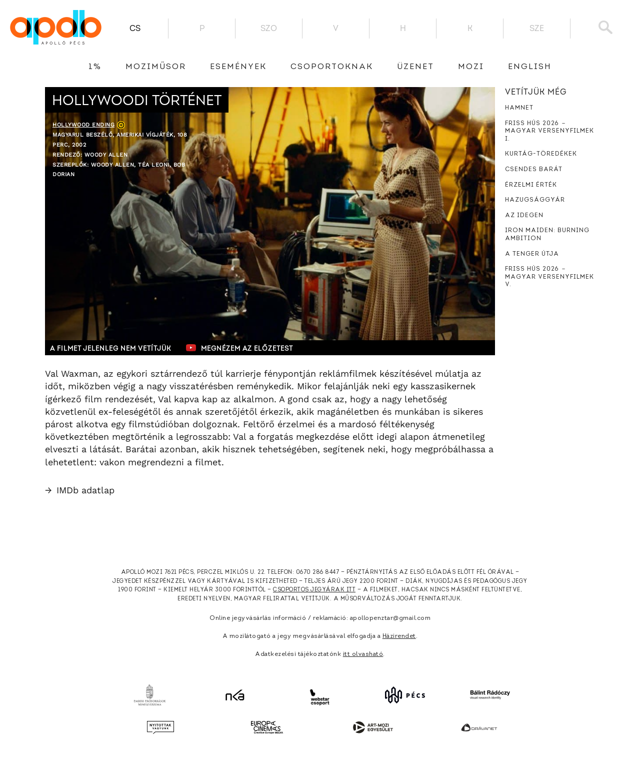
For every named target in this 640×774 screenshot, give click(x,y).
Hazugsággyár (535, 200)
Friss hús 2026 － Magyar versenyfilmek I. (549, 131)
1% (95, 67)
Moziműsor (156, 67)
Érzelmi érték (531, 185)
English (530, 67)
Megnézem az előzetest (239, 348)
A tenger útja (532, 254)
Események (238, 67)
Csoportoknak (331, 67)
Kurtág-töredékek (541, 154)
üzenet (415, 67)
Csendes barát (533, 170)
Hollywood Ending (83, 125)
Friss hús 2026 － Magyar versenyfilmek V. (549, 277)
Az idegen (524, 216)
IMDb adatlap (79, 490)
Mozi (471, 67)
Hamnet (519, 108)
